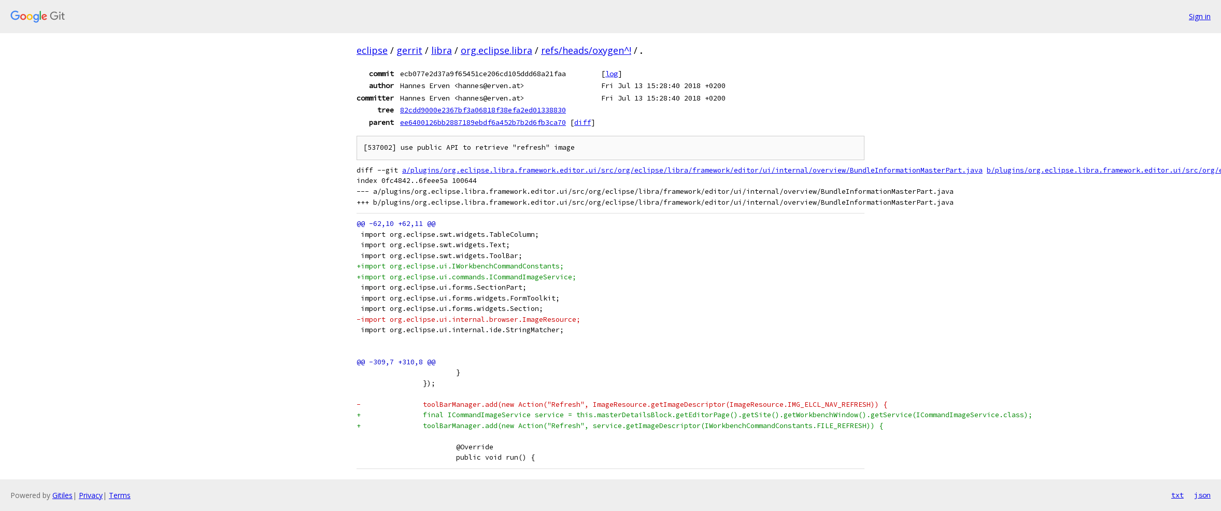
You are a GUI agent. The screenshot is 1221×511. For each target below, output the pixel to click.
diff (582, 122)
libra (441, 50)
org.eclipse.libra (496, 50)
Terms (120, 495)
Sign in (1200, 16)
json (1202, 495)
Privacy (91, 495)
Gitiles (62, 495)
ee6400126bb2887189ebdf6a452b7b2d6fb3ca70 (483, 122)
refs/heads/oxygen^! (586, 50)
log (611, 73)
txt (1177, 495)
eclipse (372, 50)
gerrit (409, 50)
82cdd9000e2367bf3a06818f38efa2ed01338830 (483, 110)
